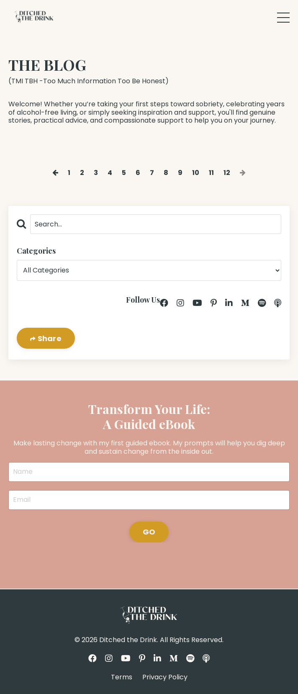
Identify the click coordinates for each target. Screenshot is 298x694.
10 (195, 173)
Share (49, 338)
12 (227, 173)
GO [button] (149, 532)
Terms (121, 677)
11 (211, 173)
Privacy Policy (165, 677)
